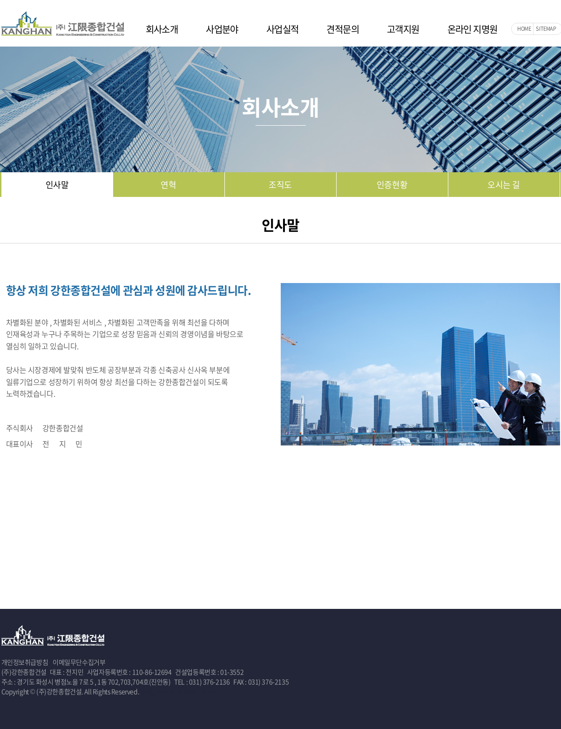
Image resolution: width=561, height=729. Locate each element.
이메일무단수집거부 (79, 662)
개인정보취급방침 (24, 662)
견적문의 (342, 29)
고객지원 (403, 29)
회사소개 (162, 29)
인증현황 (392, 184)
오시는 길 (503, 184)
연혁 (168, 184)
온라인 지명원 (472, 29)
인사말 (57, 184)
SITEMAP (546, 29)
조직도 (280, 184)
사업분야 (222, 29)
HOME (524, 29)
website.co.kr (195, 691)
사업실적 (282, 29)
